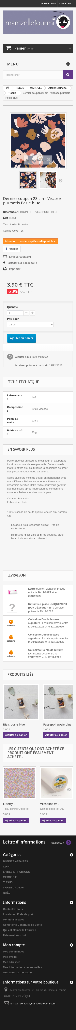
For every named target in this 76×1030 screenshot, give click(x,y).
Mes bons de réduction (17, 972)
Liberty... (9, 804)
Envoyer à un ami (20, 256)
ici (25, 534)
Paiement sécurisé (14, 935)
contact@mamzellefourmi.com (38, 1003)
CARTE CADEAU (13, 887)
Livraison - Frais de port (18, 914)
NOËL (6, 892)
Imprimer (14, 268)
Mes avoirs (10, 956)
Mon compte (14, 945)
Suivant (61, 180)
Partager (12, 248)
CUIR (6, 866)
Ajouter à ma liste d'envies (31, 356)
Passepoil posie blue (57, 724)
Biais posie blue (14, 724)
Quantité (12, 306)
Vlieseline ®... (49, 804)
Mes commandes (13, 951)
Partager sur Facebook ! (22, 262)
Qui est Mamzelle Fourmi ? (19, 930)
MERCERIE (10, 877)
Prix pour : (14, 318)
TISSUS (8, 882)
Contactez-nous (48, 3)
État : (6, 217)
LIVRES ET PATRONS (16, 871)
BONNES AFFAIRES (15, 861)
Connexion (65, 3)
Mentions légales (13, 919)
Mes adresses (11, 962)
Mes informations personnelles (22, 967)
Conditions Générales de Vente (22, 924)
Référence (9, 211)
